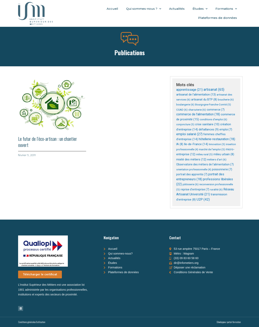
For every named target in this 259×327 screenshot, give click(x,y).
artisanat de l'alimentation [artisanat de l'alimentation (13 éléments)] (196, 94)
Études (200, 9)
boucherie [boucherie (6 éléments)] (226, 99)
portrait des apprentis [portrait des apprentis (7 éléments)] (191, 174)
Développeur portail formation (229, 322)
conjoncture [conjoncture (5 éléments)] (185, 124)
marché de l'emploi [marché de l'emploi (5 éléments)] (212, 149)
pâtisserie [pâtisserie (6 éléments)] (191, 184)
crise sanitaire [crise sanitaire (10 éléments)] (207, 124)
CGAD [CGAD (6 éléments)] (182, 109)
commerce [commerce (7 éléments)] (216, 109)
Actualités (177, 9)
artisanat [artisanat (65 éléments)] (214, 89)
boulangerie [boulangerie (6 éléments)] (185, 104)
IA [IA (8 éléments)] (179, 144)
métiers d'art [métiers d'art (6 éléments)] (216, 159)
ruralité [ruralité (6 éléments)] (216, 189)
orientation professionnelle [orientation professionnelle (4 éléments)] (193, 169)
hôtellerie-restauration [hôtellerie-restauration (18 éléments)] (217, 139)
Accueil (112, 9)
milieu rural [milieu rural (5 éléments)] (204, 154)
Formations (226, 9)
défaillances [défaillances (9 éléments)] (209, 129)
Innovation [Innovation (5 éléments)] (217, 144)
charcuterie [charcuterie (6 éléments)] (197, 109)
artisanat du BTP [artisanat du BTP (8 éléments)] (204, 99)
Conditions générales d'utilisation (31, 322)
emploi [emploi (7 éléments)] (225, 129)
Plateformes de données (217, 18)
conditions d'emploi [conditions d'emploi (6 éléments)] (213, 119)
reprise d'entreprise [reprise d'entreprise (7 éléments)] (195, 189)
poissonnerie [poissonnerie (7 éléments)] (222, 169)
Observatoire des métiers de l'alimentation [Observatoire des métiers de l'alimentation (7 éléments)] (205, 164)
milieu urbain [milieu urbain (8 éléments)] (223, 154)
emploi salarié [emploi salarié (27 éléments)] (189, 134)
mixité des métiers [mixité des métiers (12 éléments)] (191, 159)
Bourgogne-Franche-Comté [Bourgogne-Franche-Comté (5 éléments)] (213, 104)
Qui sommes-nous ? (143, 9)
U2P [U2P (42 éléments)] (203, 199)
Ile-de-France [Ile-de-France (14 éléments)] (196, 144)
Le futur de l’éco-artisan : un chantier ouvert (47, 141)
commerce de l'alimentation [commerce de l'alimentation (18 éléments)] (198, 114)
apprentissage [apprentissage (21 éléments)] (189, 90)
